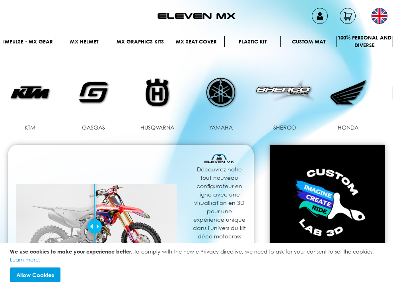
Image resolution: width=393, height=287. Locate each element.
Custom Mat (308, 41)
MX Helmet (84, 41)
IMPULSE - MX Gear (28, 41)
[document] (197, 265)
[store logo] (196, 16)
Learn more (24, 259)
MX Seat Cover (196, 41)
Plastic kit (253, 41)
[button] (379, 16)
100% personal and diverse (364, 41)
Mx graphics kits (140, 41)
